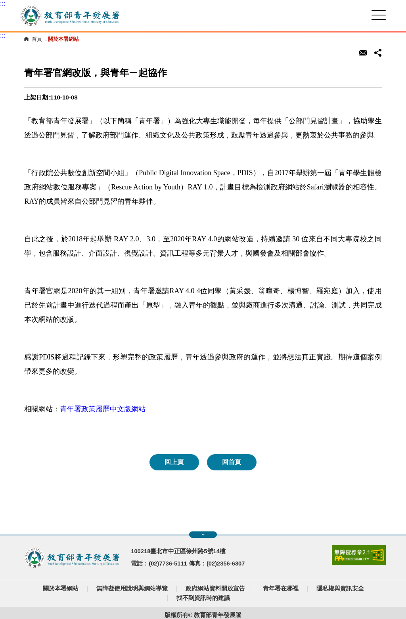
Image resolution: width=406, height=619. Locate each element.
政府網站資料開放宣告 (215, 588)
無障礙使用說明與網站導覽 (132, 588)
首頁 (37, 39)
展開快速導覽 (203, 534)
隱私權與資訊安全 (340, 588)
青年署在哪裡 (281, 588)
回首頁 (231, 462)
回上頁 (174, 462)
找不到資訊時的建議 (203, 598)
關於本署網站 (61, 588)
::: (2, 3)
